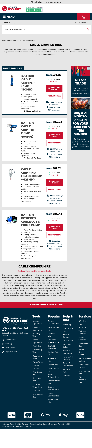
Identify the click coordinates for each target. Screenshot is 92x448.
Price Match (68, 359)
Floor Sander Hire (53, 347)
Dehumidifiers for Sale (84, 379)
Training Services (82, 351)
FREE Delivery (9, 22)
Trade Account (82, 345)
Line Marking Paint (84, 391)
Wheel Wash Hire (53, 419)
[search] (43, 29)
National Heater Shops (82, 371)
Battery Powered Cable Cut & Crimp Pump (30, 238)
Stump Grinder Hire (53, 407)
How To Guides (66, 355)
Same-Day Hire (83, 363)
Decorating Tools (37, 376)
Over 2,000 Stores (82, 22)
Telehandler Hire (37, 414)
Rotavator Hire (52, 379)
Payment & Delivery (68, 377)
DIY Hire (82, 340)
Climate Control (35, 386)
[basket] (83, 16)
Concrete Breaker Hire (53, 360)
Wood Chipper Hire (53, 395)
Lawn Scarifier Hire (53, 413)
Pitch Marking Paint (82, 399)
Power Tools (37, 381)
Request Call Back (11, 371)
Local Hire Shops (10, 367)
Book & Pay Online (54, 108)
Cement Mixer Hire (52, 354)
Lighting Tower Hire (37, 405)
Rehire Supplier (82, 357)
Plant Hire (36, 365)
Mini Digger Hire (37, 392)
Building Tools (36, 354)
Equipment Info (68, 348)
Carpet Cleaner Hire (53, 341)
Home (4, 48)
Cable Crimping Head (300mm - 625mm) (31, 193)
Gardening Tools (37, 370)
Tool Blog (67, 343)
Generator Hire (36, 398)
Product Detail (54, 115)
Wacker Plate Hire (53, 372)
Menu (9, 16)
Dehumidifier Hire (53, 388)
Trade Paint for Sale (83, 385)
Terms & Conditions (68, 383)
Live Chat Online (9, 359)
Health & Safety (67, 365)
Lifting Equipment (37, 360)
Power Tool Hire (13, 48)
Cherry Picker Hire (54, 401)
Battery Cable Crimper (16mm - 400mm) (28, 148)
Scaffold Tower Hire (52, 366)
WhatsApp (8, 363)
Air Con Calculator (67, 371)
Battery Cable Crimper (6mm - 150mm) (28, 101)
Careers (66, 394)
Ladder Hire (53, 383)
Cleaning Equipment (37, 347)
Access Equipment (37, 341)
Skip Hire (36, 409)
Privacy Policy (66, 389)
